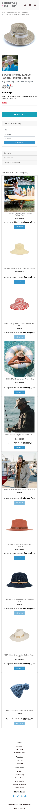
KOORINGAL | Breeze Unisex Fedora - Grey (19, 379)
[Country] (19, 134)
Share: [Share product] (6, 85)
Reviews (12, 163)
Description (7, 153)
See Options (19, 227)
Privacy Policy (19, 774)
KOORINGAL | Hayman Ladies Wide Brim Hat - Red (19, 324)
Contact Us (19, 763)
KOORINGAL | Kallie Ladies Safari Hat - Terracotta (19, 545)
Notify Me (19, 115)
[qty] (19, 130)
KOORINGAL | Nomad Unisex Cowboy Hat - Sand (19, 435)
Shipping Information (19, 784)
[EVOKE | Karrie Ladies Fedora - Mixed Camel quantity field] (19, 109)
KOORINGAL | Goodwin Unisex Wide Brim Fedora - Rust (19, 214)
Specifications (8, 158)
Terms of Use (19, 787)
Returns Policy (19, 778)
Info (34, 222)
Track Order (19, 749)
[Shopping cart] (30, 4)
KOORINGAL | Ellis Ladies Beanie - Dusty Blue (19, 489)
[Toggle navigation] (35, 4)
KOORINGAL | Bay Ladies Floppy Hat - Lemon (19, 268)
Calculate (19, 142)
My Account (19, 746)
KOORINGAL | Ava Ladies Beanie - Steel (19, 710)
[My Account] (25, 5)
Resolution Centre (19, 753)
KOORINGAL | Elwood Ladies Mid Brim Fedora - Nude (19, 656)
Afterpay (19, 771)
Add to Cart (19, 337)
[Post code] (19, 138)
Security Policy (19, 781)
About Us (20, 760)
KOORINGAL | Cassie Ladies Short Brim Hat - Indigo (19, 600)
